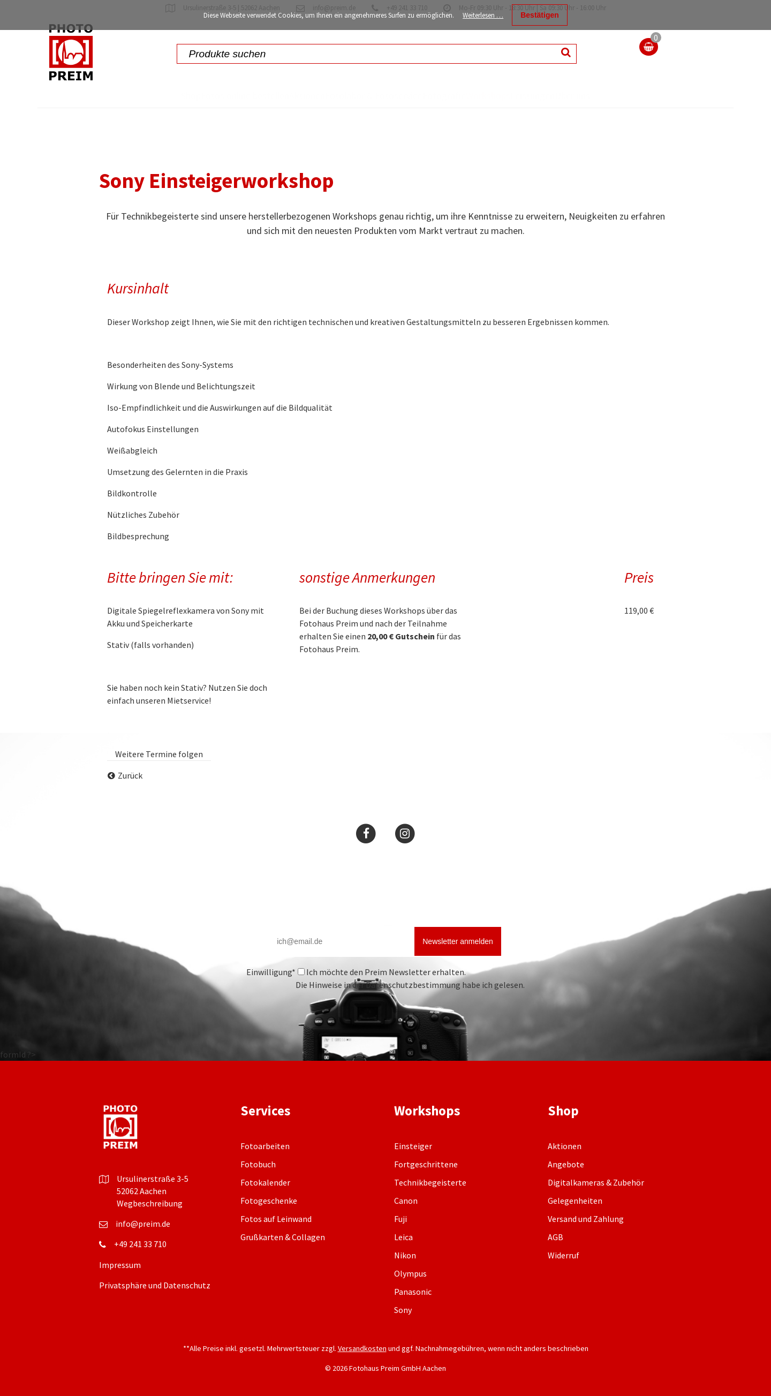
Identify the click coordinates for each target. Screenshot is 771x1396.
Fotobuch (258, 1188)
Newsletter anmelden (457, 965)
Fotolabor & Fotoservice (344, 107)
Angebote (566, 1188)
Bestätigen (539, 15)
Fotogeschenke (268, 1224)
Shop (146, 95)
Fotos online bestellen (203, 107)
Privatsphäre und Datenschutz (154, 1309)
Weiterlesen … (483, 15)
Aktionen (281, 95)
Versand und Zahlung (586, 1242)
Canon (406, 1224)
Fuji (400, 1242)
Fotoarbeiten (265, 1170)
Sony (403, 1334)
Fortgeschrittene (426, 1188)
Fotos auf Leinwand (276, 1242)
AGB (555, 1261)
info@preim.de (143, 1247)
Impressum (120, 1289)
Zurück (130, 799)
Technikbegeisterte (430, 1206)
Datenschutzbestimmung (413, 1008)
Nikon (405, 1279)
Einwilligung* (271, 996)
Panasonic (413, 1315)
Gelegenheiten (575, 1224)
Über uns (615, 107)
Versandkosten (362, 1372)
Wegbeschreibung (150, 1227)
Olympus (410, 1297)
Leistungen (561, 95)
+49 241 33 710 (140, 1268)
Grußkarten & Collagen (282, 1261)
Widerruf (563, 1279)
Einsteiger (413, 1170)
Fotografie (431, 95)
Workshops (496, 95)
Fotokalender (265, 1206)
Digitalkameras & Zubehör (596, 1206)
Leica (403, 1261)
